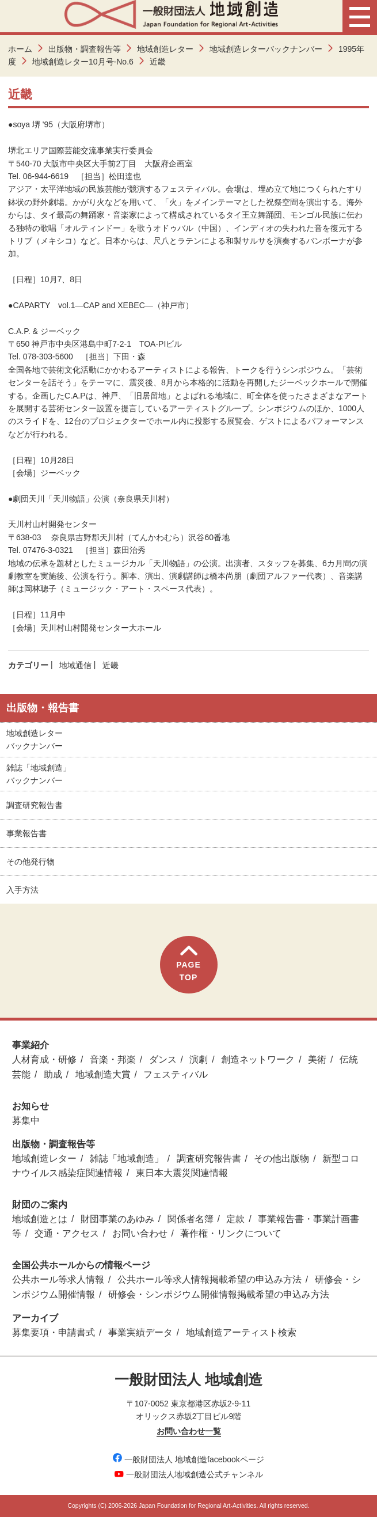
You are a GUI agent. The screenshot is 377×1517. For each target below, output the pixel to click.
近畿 (110, 665)
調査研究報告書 (34, 805)
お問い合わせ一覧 (189, 1431)
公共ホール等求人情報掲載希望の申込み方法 (209, 1279)
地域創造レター (165, 49)
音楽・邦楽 (113, 1059)
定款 (235, 1219)
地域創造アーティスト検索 (241, 1332)
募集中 (26, 1120)
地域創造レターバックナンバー (266, 49)
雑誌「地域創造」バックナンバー (38, 774)
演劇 (198, 1059)
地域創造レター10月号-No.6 (83, 61)
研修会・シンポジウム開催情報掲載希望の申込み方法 (218, 1294)
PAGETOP (188, 964)
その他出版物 (281, 1158)
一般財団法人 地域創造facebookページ (188, 1459)
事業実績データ (140, 1332)
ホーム (20, 49)
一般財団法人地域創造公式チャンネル (189, 1474)
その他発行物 (30, 861)
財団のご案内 (39, 1204)
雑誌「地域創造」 (126, 1158)
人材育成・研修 (44, 1059)
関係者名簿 (190, 1219)
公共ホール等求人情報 (58, 1279)
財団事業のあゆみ (117, 1219)
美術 (317, 1059)
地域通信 (75, 665)
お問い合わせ (139, 1233)
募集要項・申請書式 (53, 1332)
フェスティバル (175, 1074)
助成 (53, 1074)
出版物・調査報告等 (84, 49)
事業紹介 (30, 1045)
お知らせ (30, 1106)
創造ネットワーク (258, 1059)
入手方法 (22, 889)
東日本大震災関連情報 (182, 1173)
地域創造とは (39, 1219)
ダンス (163, 1059)
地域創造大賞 (103, 1074)
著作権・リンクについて (230, 1233)
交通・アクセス (67, 1233)
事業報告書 (26, 833)
